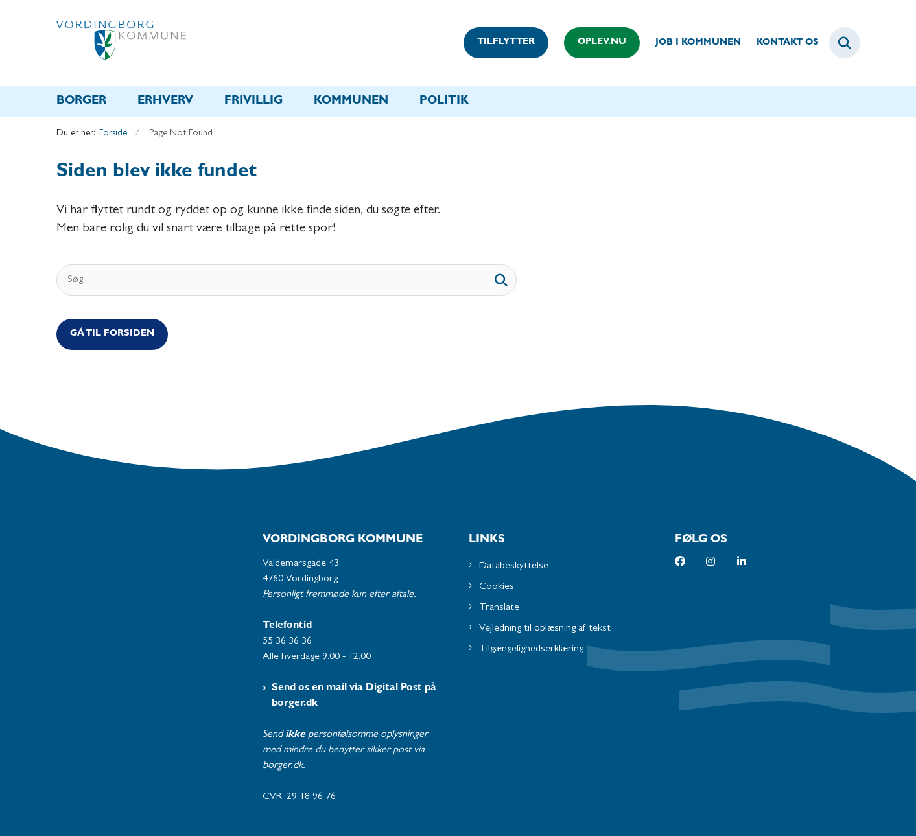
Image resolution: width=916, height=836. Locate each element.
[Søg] (286, 280)
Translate (499, 608)
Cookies (496, 587)
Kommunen (351, 102)
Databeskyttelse (513, 566)
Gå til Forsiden (112, 334)
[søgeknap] (501, 280)
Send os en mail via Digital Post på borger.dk (354, 696)
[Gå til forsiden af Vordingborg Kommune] (121, 43)
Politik (444, 102)
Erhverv (165, 102)
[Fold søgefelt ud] (844, 42)
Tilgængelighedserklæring (531, 649)
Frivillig (253, 102)
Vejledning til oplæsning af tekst (545, 628)
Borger (81, 102)
